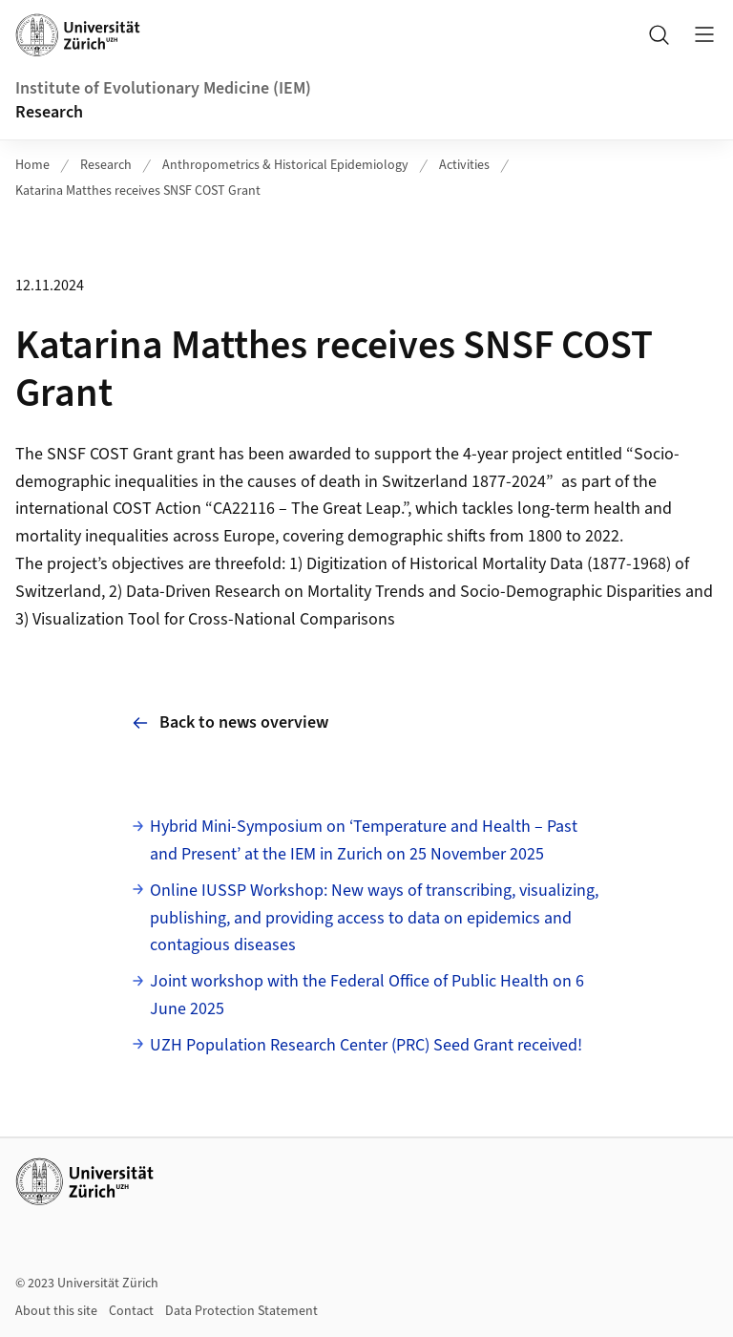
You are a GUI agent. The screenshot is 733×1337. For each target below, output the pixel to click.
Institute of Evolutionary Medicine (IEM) (163, 88)
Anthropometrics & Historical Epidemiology (285, 165)
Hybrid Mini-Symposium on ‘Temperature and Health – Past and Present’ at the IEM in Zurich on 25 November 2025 (363, 840)
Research (49, 112)
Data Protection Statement (241, 1311)
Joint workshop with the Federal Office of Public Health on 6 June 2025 (367, 995)
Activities (464, 165)
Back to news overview (230, 722)
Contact (131, 1311)
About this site (56, 1311)
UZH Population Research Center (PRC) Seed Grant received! (366, 1045)
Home (32, 165)
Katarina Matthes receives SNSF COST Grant (138, 191)
